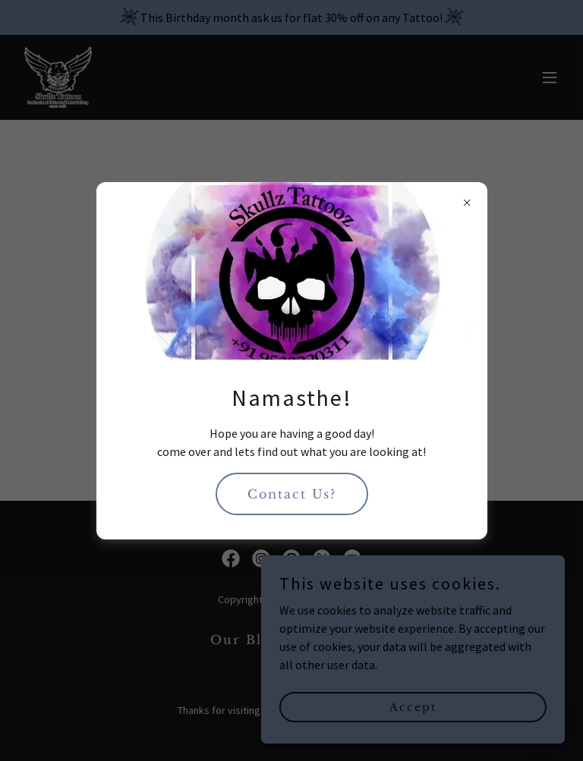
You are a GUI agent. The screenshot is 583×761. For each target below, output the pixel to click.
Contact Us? (291, 494)
